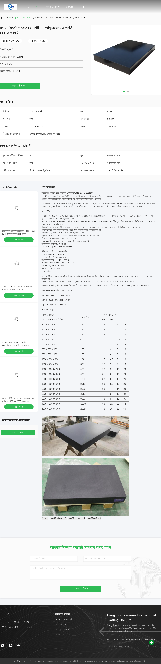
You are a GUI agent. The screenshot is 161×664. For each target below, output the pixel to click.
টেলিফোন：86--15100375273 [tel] (15, 622)
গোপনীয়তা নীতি (19, 661)
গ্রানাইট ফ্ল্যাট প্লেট (94, 518)
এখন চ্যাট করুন (20, 85)
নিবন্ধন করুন (152, 646)
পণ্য (37, 6)
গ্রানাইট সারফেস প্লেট (22, 18)
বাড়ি (27, 6)
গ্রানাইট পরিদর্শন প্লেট (58, 518)
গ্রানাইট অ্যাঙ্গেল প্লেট (77, 518)
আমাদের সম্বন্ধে (52, 6)
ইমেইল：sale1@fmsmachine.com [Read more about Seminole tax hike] (17, 627)
